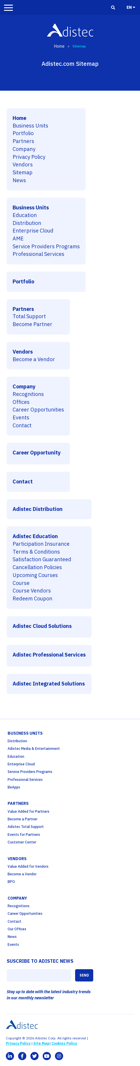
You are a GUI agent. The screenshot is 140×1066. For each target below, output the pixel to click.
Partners (23, 141)
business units (25, 733)
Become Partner (32, 324)
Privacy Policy (29, 157)
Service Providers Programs (46, 247)
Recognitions (28, 394)
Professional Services (38, 254)
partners (18, 803)
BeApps (14, 787)
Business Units (30, 126)
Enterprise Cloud (33, 231)
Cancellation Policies (37, 567)
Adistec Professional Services (49, 655)
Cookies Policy (64, 1043)
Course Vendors (32, 591)
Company (24, 149)
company (17, 898)
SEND (84, 975)
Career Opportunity (37, 453)
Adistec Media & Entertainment (34, 748)
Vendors (23, 165)
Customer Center (22, 842)
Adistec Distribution (38, 509)
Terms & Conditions (36, 552)
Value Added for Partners (28, 811)
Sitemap (22, 173)
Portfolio (23, 133)
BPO (11, 881)
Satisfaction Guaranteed (42, 560)
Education (25, 215)
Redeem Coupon (32, 599)
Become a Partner (22, 819)
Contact (22, 426)
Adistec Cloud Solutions (42, 626)
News (19, 181)
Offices (21, 402)
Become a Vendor (34, 360)
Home (59, 46)
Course (21, 583)
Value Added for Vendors (28, 866)
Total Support (29, 317)
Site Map (41, 1043)
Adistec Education (35, 536)
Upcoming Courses (35, 575)
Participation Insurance (41, 544)
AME (18, 239)
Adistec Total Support (26, 826)
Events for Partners (24, 834)
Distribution (27, 223)
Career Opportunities (38, 410)
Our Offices (17, 929)
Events (21, 418)
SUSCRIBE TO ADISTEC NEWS (40, 961)
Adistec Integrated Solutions (49, 684)
